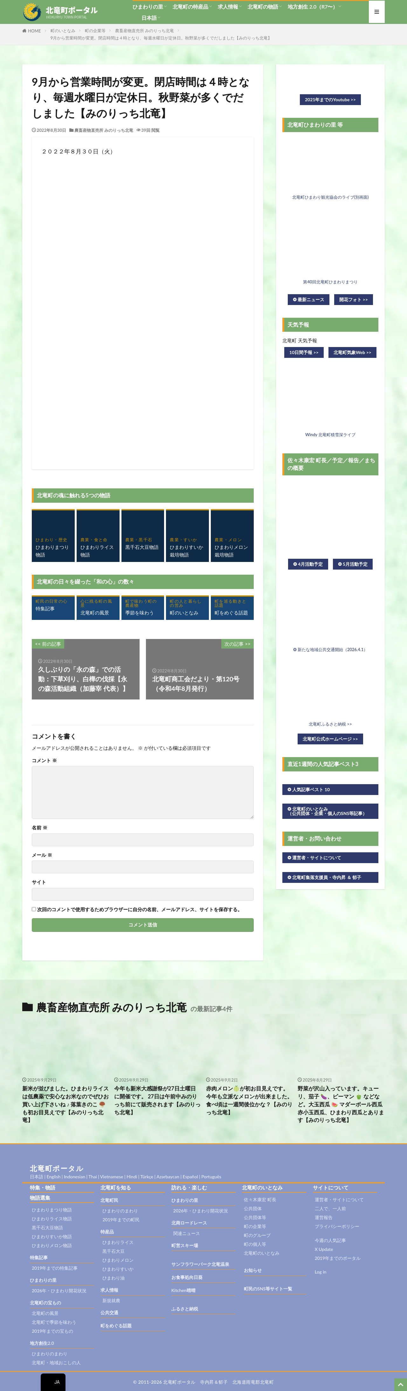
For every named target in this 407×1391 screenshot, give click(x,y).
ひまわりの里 (148, 7)
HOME (34, 30)
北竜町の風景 (45, 1313)
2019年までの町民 (120, 1219)
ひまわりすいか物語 (52, 1236)
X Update (324, 1249)
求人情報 (228, 7)
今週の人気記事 (330, 1240)
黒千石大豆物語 (47, 1227)
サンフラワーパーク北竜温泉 (200, 1264)
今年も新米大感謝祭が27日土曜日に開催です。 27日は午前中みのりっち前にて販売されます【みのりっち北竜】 (157, 1100)
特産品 (107, 1231)
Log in (321, 1271)
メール (42, 855)
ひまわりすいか (118, 1269)
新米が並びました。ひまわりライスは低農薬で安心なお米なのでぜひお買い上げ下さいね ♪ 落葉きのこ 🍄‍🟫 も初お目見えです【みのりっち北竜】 (65, 1104)
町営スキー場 (184, 1245)
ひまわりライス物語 (52, 1218)
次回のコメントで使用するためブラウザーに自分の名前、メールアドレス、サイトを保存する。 (139, 909)
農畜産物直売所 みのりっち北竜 (144, 30)
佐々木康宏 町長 (260, 1199)
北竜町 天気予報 (299, 340)
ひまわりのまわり (49, 1353)
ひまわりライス (118, 1242)
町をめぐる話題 (116, 1325)
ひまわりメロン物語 (52, 1245)
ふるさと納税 (184, 1308)
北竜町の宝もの (45, 1302)
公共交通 (109, 1312)
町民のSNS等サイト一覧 (268, 1288)
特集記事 (39, 1257)
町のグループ (257, 1235)
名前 (39, 827)
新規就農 (111, 1300)
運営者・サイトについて (339, 1199)
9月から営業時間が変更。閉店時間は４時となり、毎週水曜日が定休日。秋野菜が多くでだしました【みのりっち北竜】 (161, 37)
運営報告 (324, 1217)
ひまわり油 (113, 1278)
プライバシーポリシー (337, 1226)
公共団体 (253, 1208)
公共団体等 (255, 1217)
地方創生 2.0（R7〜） (313, 7)
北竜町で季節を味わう (54, 1322)
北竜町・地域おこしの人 (56, 1362)
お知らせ (253, 1270)
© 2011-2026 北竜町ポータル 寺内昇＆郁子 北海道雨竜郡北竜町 (203, 1382)
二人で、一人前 (330, 1208)
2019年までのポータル (338, 1258)
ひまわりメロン (118, 1260)
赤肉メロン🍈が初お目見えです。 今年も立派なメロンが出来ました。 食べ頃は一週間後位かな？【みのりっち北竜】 (249, 1100)
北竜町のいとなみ (261, 1253)
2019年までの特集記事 (55, 1268)
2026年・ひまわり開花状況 (59, 1290)
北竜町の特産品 (190, 7)
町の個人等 (255, 1244)
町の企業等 (95, 30)
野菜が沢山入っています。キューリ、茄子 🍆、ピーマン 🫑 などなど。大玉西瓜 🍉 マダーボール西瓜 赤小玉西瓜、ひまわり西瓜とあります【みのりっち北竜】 (341, 1104)
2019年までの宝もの (52, 1331)
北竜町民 (109, 1200)
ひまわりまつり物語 (52, 1209)
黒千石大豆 (113, 1251)
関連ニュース (186, 1233)
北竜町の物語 (263, 7)
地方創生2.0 (42, 1343)
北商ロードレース (189, 1222)
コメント (44, 760)
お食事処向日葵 (187, 1277)
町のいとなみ (63, 30)
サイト (39, 882)
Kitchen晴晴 (183, 1290)
